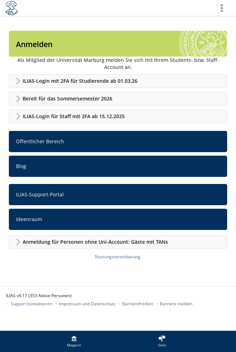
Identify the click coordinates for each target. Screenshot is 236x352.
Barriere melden (176, 304)
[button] (118, 81)
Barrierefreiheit (137, 304)
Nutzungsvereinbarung (117, 257)
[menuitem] (74, 341)
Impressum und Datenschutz (87, 304)
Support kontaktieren (31, 304)
